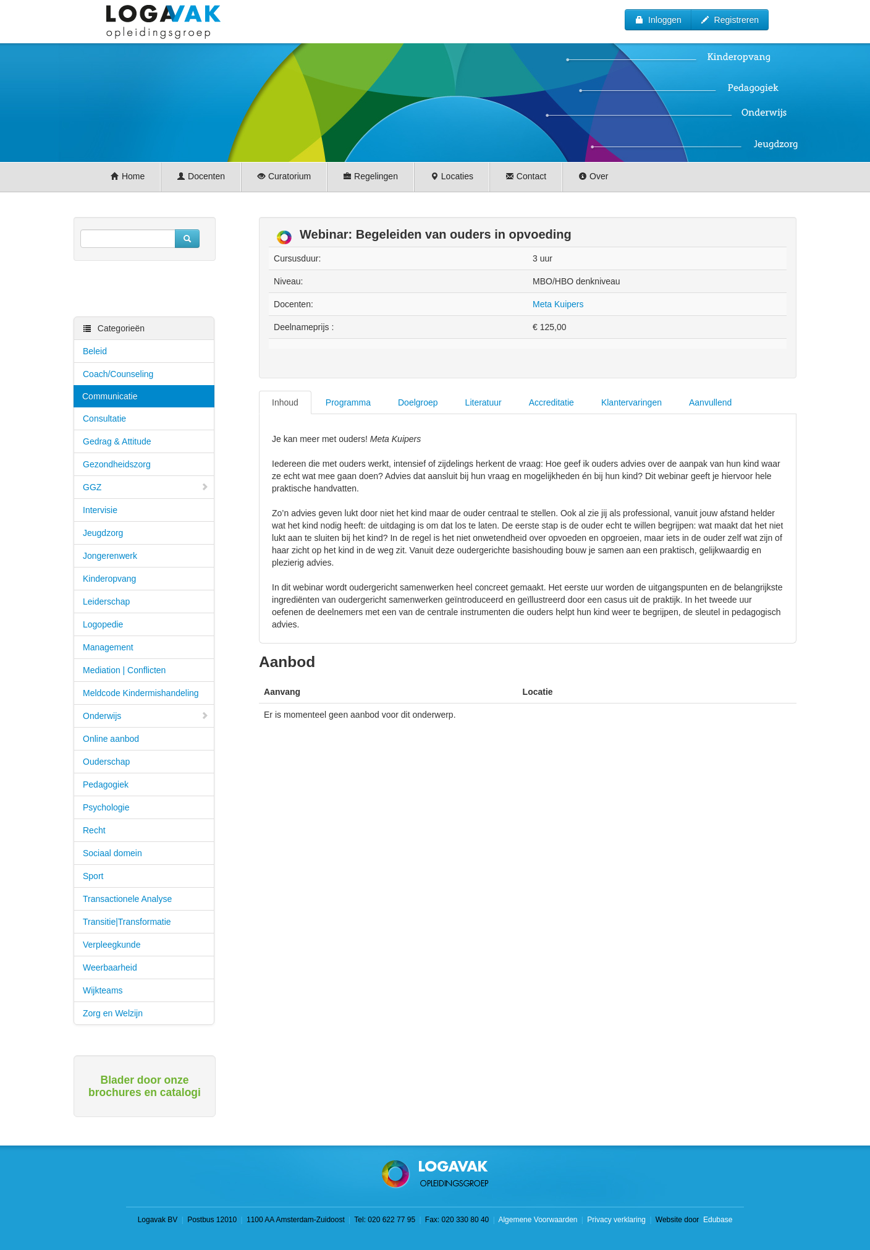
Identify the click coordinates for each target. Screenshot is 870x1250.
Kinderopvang (109, 579)
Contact (525, 176)
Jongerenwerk (110, 556)
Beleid (95, 351)
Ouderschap (106, 762)
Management (108, 647)
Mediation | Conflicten (124, 670)
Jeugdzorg (103, 533)
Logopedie (103, 624)
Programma (348, 402)
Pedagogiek (106, 784)
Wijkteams (103, 990)
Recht (94, 830)
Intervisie (100, 510)
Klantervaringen (631, 402)
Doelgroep (418, 402)
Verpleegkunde (111, 945)
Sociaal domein (112, 853)
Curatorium (284, 176)
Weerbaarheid (110, 967)
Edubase (717, 1219)
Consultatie (104, 418)
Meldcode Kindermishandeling (141, 693)
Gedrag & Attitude (117, 441)
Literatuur (483, 402)
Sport (93, 876)
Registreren (730, 20)
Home (128, 176)
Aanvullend (710, 402)
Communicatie (109, 396)
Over (593, 176)
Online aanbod (111, 739)
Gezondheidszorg (117, 464)
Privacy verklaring (616, 1219)
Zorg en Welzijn (113, 1013)
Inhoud (285, 402)
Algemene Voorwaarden (537, 1219)
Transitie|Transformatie (127, 922)
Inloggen (658, 20)
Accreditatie (551, 402)
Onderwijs (146, 716)
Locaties (451, 176)
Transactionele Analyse (127, 899)
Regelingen (370, 176)
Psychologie (106, 807)
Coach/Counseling (118, 374)
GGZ (146, 487)
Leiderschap (106, 601)
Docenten (201, 176)
